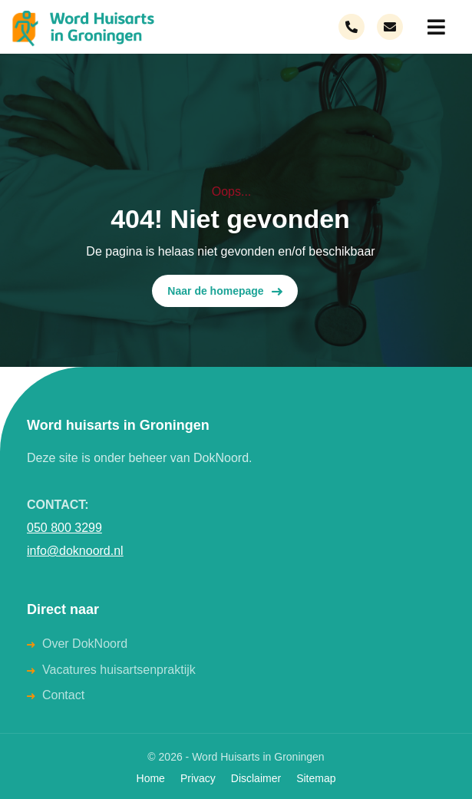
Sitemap (315, 778)
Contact (63, 695)
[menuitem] (433, 27)
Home (151, 778)
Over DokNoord (84, 643)
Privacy (198, 778)
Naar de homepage (224, 291)
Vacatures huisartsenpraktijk (119, 669)
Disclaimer (256, 778)
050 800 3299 (64, 527)
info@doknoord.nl (75, 550)
